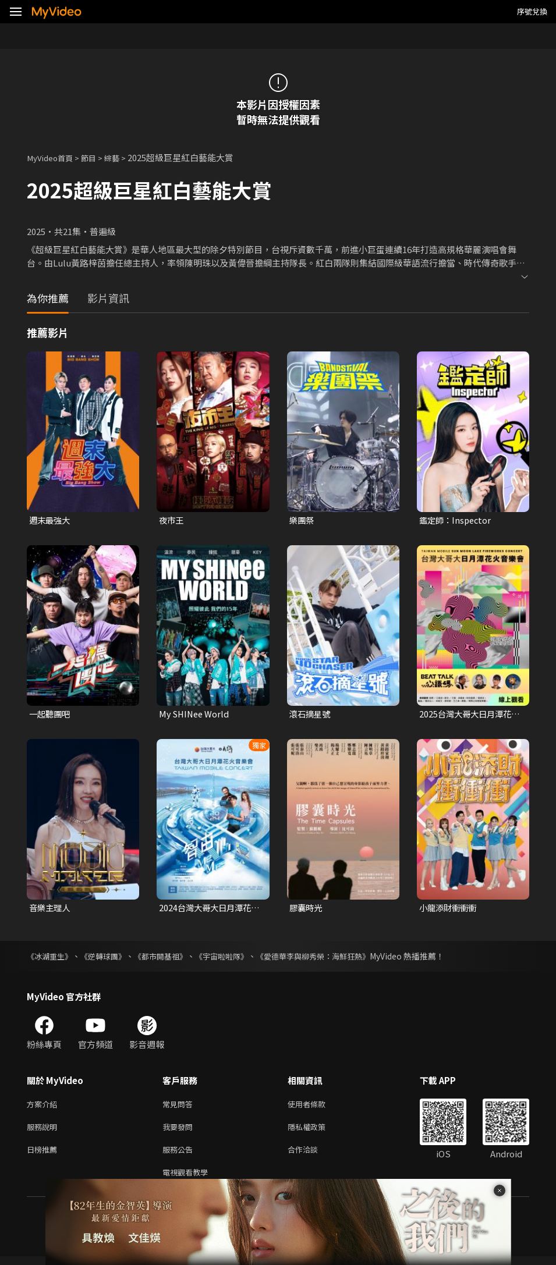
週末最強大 (51, 520)
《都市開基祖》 (169, 958)
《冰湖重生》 (51, 958)
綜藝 (122, 157)
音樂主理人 (51, 909)
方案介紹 (44, 1106)
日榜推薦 (44, 1155)
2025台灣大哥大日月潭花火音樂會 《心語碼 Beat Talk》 (467, 715)
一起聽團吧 (51, 715)
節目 (96, 157)
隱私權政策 (316, 1131)
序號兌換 (532, 11)
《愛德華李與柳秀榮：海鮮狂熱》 (332, 958)
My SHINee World (195, 715)
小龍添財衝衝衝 (449, 909)
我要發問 (179, 1131)
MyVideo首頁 (53, 157)
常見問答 (179, 1106)
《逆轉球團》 (108, 958)
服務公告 (179, 1155)
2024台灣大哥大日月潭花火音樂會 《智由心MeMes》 (207, 909)
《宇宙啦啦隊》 (234, 958)
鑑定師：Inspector (457, 520)
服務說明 (44, 1131)
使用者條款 (316, 1106)
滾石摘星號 (311, 715)
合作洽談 (312, 1155)
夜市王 (172, 520)
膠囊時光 (306, 909)
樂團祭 (302, 520)
